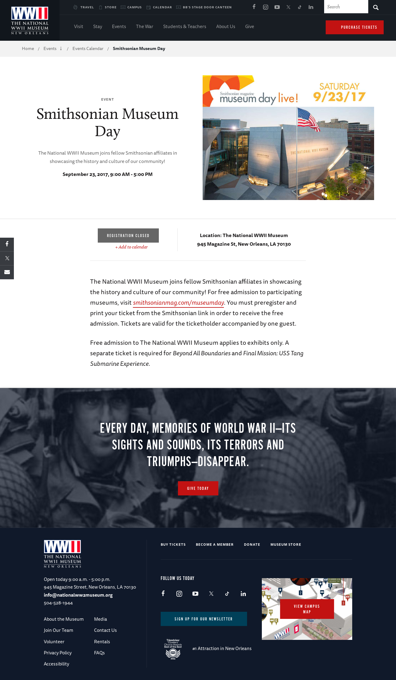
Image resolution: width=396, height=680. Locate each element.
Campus (134, 7)
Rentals (102, 641)
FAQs (99, 652)
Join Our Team (58, 630)
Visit (78, 27)
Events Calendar (87, 48)
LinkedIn (311, 7)
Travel (87, 7)
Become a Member (215, 544)
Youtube (277, 7)
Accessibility (56, 663)
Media (100, 619)
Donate (252, 544)
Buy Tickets (173, 544)
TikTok (299, 7)
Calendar (162, 7)
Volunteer (54, 641)
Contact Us (105, 630)
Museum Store (285, 544)
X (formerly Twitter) (288, 7)
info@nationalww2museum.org (78, 595)
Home (28, 48)
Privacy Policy (58, 652)
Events (119, 27)
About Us (225, 27)
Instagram (265, 7)
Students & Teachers (184, 27)
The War (144, 27)
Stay (97, 27)
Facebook (254, 7)
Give (249, 27)
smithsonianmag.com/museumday (178, 302)
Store (111, 7)
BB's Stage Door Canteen (207, 7)
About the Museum (64, 619)
